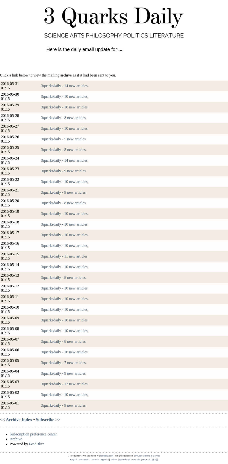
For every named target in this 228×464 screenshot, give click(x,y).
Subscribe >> (48, 419)
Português (84, 459)
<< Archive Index (16, 419)
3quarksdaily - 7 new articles (63, 363)
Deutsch (146, 459)
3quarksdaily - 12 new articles (64, 384)
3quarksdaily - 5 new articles (63, 139)
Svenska (136, 459)
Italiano (113, 459)
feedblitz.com (106, 456)
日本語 (155, 459)
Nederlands (124, 459)
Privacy (138, 456)
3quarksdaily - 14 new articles (64, 86)
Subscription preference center (33, 434)
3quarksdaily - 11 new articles (64, 256)
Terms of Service (152, 456)
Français (95, 459)
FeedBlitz (36, 444)
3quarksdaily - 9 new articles (63, 171)
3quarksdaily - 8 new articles (63, 118)
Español (105, 459)
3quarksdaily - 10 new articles (64, 96)
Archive (16, 439)
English (73, 459)
